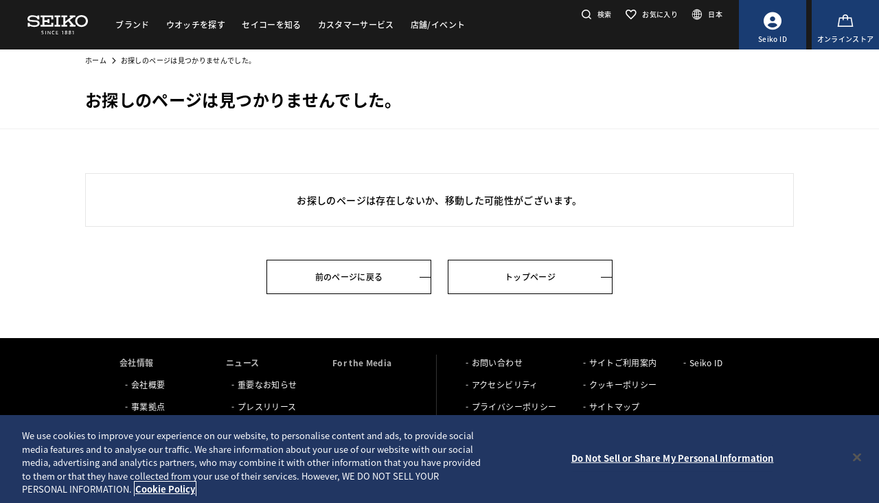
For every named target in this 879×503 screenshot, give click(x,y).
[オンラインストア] (845, 24)
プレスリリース (267, 406)
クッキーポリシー (623, 384)
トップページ (530, 276)
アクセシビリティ (505, 384)
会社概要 (148, 384)
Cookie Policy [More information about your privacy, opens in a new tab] (165, 488)
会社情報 (136, 362)
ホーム (95, 60)
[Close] (857, 458)
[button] (595, 14)
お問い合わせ (497, 362)
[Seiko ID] (772, 24)
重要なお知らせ (267, 384)
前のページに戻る (349, 276)
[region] (439, 459)
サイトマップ (614, 406)
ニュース (242, 362)
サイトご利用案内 (623, 362)
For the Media (362, 362)
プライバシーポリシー (514, 406)
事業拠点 (148, 406)
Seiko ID (706, 362)
